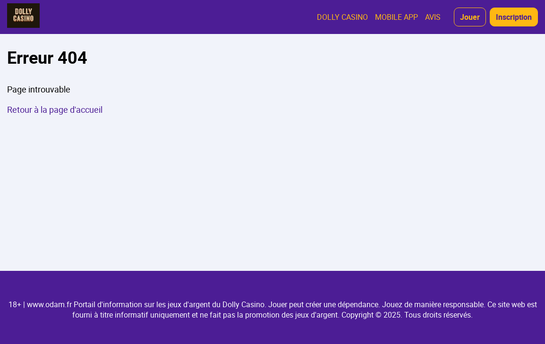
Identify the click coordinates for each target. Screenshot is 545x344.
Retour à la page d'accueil (54, 109)
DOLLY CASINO (342, 17)
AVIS (433, 17)
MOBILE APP (396, 17)
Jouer (470, 17)
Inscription (514, 17)
